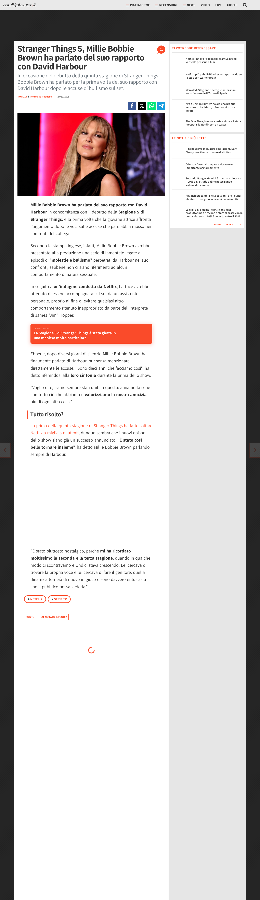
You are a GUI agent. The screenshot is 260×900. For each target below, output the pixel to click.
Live (218, 5)
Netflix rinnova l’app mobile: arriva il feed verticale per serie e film (211, 60)
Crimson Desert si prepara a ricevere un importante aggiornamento (210, 166)
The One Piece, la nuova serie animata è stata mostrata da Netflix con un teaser (213, 123)
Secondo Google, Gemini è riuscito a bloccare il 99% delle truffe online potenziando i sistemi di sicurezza (213, 182)
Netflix (35, 604)
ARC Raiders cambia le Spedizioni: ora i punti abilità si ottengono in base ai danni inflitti (213, 197)
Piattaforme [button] (138, 5)
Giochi (232, 5)
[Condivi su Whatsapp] (151, 106)
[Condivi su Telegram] (161, 106)
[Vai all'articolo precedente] (255, 450)
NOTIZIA (22, 96)
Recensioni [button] (166, 5)
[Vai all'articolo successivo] (5, 450)
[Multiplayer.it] (19, 5)
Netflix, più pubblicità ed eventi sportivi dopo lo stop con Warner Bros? (214, 76)
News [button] (189, 5)
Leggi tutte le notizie (227, 224)
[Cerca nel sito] (245, 5)
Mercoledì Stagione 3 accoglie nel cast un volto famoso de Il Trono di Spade (211, 91)
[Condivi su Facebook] (132, 106)
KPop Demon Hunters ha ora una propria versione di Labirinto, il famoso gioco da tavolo (210, 107)
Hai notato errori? (53, 622)
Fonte (30, 622)
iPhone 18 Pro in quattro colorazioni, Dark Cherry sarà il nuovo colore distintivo (211, 150)
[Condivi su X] (142, 106)
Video (205, 5)
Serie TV (59, 604)
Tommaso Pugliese (41, 96)
